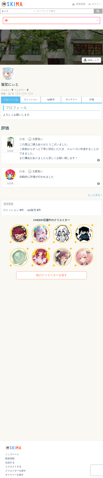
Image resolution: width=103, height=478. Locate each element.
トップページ (12, 454)
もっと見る (94, 195)
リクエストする (13, 466)
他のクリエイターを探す (51, 275)
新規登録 (9, 458)
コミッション (31, 99)
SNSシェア (91, 60)
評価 (92, 99)
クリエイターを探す (15, 470)
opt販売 (51, 99)
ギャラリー (72, 99)
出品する (9, 462)
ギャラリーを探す (14, 474)
